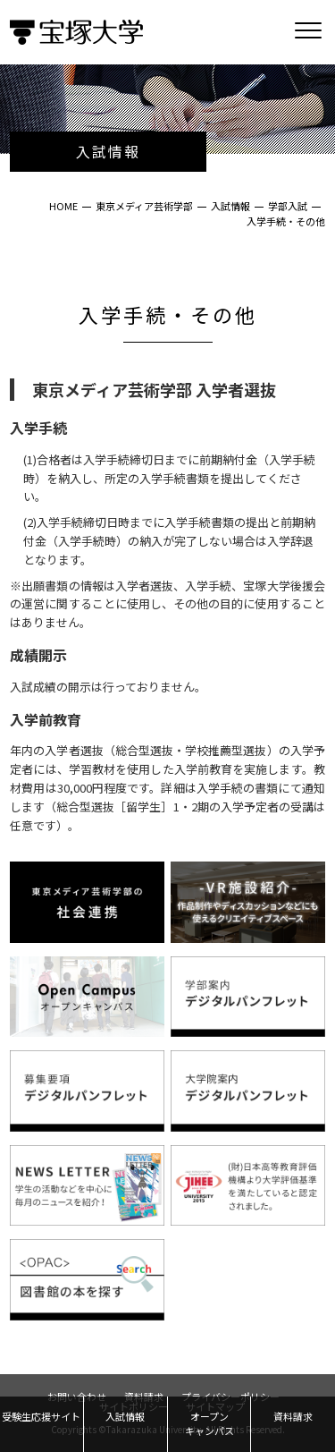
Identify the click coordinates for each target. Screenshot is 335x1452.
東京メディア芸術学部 (144, 206)
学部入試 (287, 206)
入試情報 (230, 206)
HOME (63, 206)
